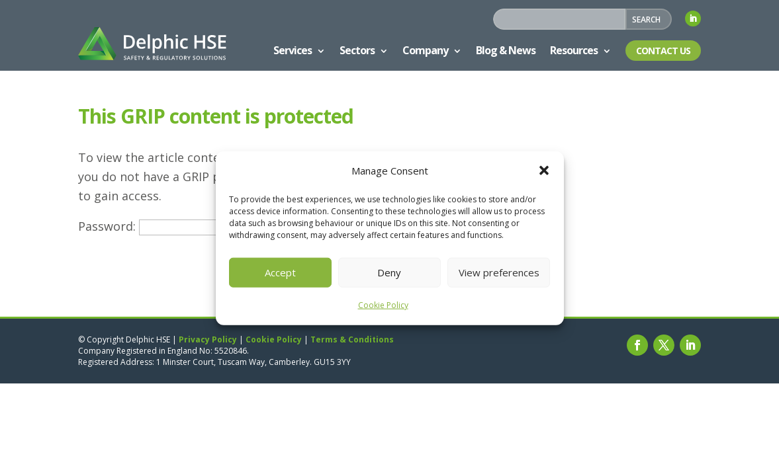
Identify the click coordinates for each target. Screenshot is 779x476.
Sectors (357, 50)
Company (425, 50)
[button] (544, 170)
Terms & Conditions (352, 339)
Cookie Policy (383, 305)
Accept (280, 272)
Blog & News (505, 50)
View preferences (499, 272)
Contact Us (663, 50)
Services (292, 50)
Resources (574, 50)
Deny (389, 272)
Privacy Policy (208, 339)
